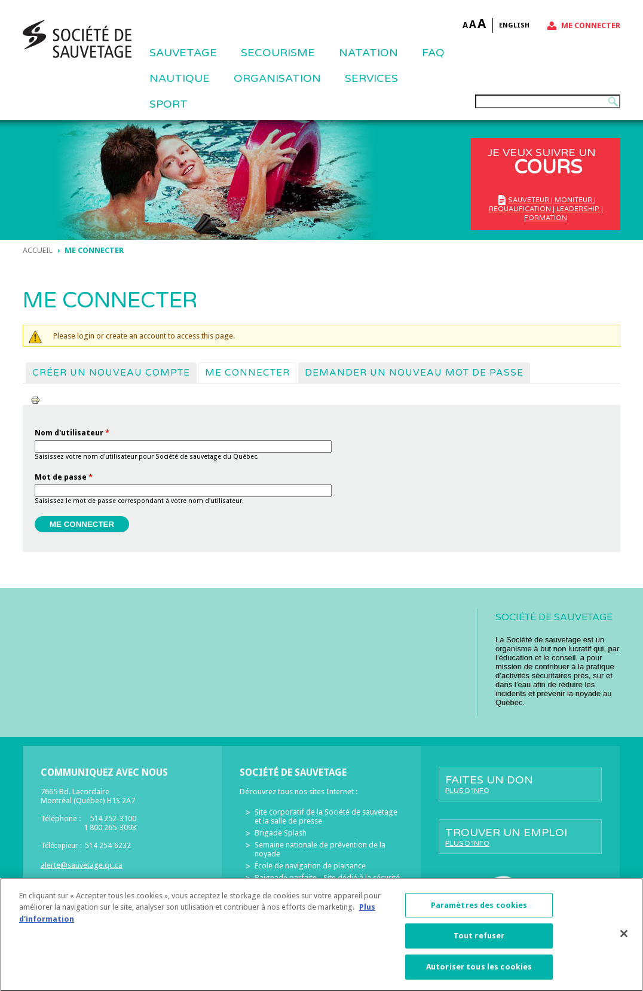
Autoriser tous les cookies (479, 972)
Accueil (38, 250)
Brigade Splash (281, 832)
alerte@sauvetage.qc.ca (82, 865)
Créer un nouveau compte (111, 372)
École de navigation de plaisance (310, 865)
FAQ (433, 52)
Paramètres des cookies (479, 911)
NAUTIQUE (179, 78)
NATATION (368, 52)
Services (371, 78)
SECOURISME (278, 52)
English (514, 25)
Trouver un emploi (520, 836)
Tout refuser (479, 941)
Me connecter (590, 25)
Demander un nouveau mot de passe (414, 372)
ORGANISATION (277, 78)
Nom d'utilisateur (72, 432)
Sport (168, 104)
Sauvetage (183, 52)
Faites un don (520, 784)
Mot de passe (64, 476)
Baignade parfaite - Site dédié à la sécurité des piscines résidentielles (327, 882)
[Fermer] (624, 939)
